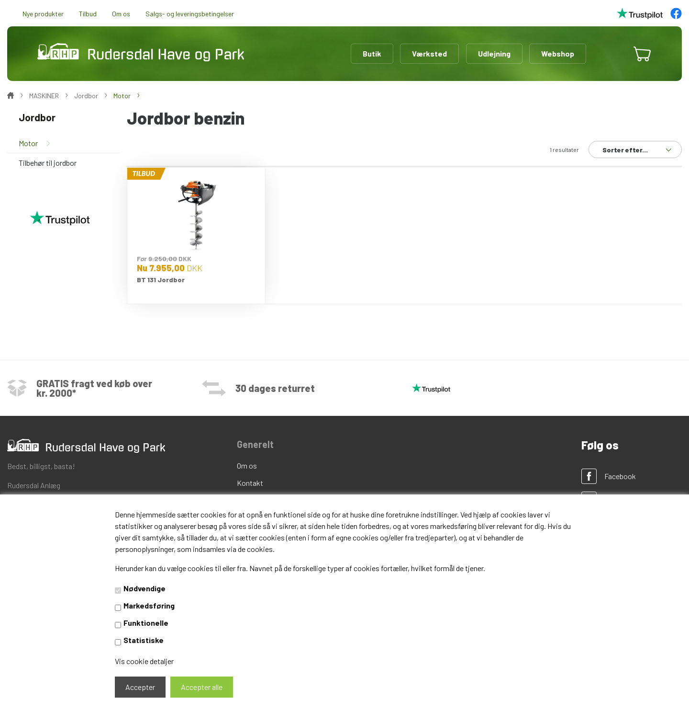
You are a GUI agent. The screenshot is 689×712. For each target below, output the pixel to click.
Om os (121, 14)
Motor (28, 143)
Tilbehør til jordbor (48, 162)
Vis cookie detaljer (144, 661)
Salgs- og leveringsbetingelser (189, 14)
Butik (372, 53)
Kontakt (250, 482)
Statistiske (143, 639)
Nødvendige (144, 588)
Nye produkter (43, 14)
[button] (613, 54)
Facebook (620, 476)
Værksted (429, 53)
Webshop (557, 53)
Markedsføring (149, 605)
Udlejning (494, 53)
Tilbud (88, 14)
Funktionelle (145, 622)
